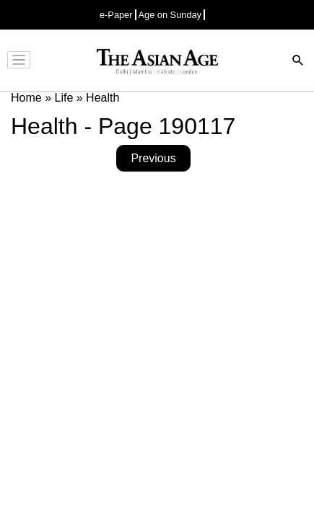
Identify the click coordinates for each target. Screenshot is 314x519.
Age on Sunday (170, 14)
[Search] (298, 61)
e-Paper (116, 14)
